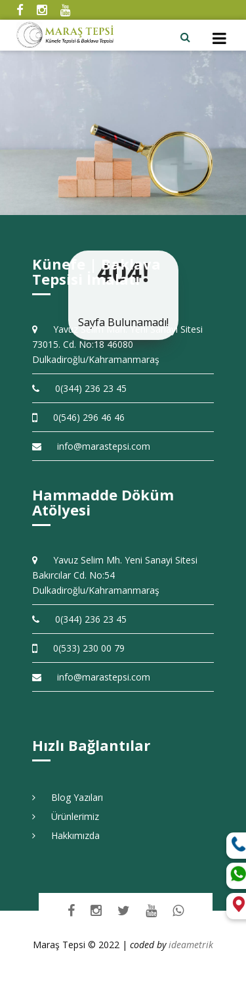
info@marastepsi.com (91, 446)
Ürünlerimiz (65, 816)
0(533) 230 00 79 (78, 648)
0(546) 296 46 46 (78, 417)
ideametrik (191, 944)
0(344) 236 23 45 (79, 388)
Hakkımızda (66, 835)
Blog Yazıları (67, 797)
